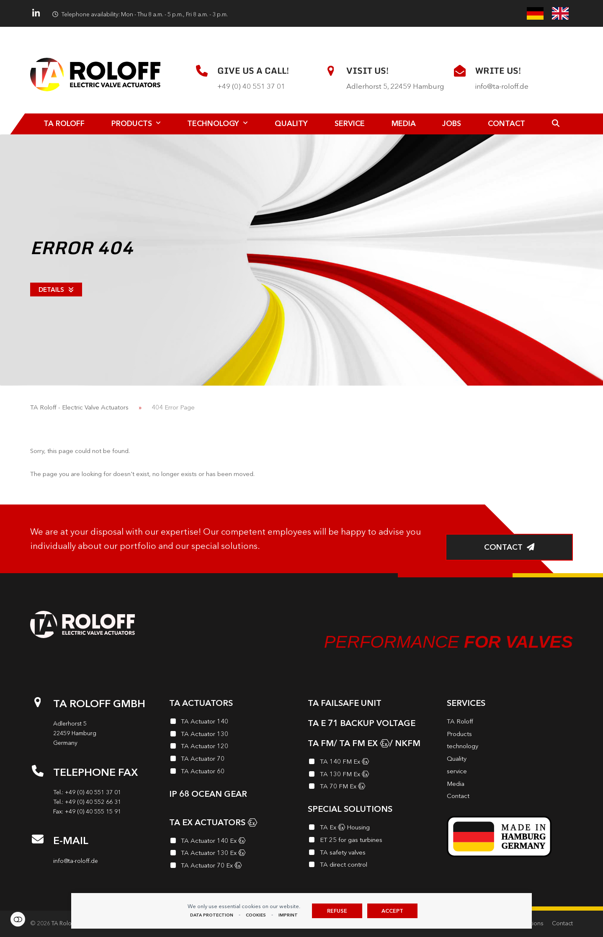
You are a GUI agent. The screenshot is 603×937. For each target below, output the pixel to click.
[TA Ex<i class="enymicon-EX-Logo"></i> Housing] (371, 828)
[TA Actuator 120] (232, 747)
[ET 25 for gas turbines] (371, 841)
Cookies (256, 915)
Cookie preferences (17, 919)
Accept (392, 911)
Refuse (337, 911)
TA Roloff (63, 923)
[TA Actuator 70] (232, 760)
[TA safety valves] (371, 853)
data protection (211, 915)
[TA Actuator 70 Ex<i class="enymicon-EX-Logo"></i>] (232, 866)
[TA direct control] (371, 866)
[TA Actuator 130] (232, 735)
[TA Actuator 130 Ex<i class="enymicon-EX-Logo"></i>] (232, 854)
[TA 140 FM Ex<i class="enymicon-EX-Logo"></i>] (371, 763)
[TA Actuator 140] (232, 722)
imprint (288, 915)
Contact (562, 923)
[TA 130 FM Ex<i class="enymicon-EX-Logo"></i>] (371, 775)
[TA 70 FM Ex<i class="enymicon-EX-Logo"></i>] (371, 787)
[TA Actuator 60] (232, 772)
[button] (556, 123)
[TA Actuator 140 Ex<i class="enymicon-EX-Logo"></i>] (232, 842)
